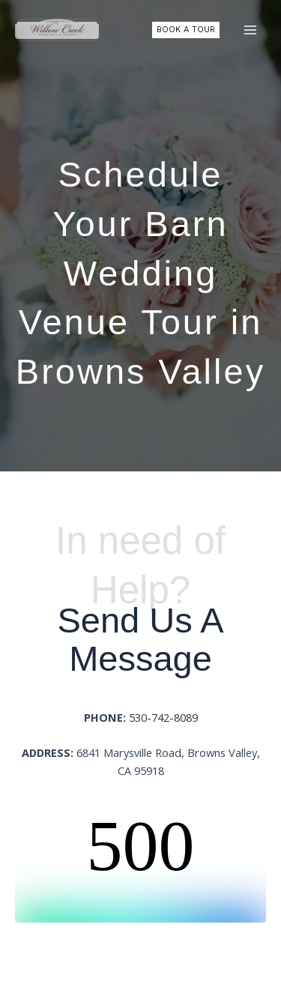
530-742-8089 (163, 717)
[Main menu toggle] (250, 30)
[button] (186, 30)
